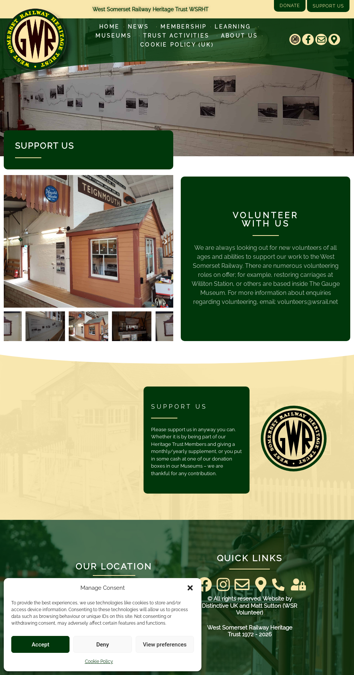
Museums (115, 35)
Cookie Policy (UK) (177, 45)
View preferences (164, 644)
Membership (183, 27)
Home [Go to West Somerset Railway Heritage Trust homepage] (109, 27)
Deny (102, 644)
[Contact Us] (278, 584)
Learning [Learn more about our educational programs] (234, 26)
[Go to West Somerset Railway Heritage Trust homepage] (35, 39)
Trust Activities (178, 35)
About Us (239, 36)
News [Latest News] (140, 26)
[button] (190, 588)
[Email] (321, 39)
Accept (40, 644)
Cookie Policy (99, 661)
